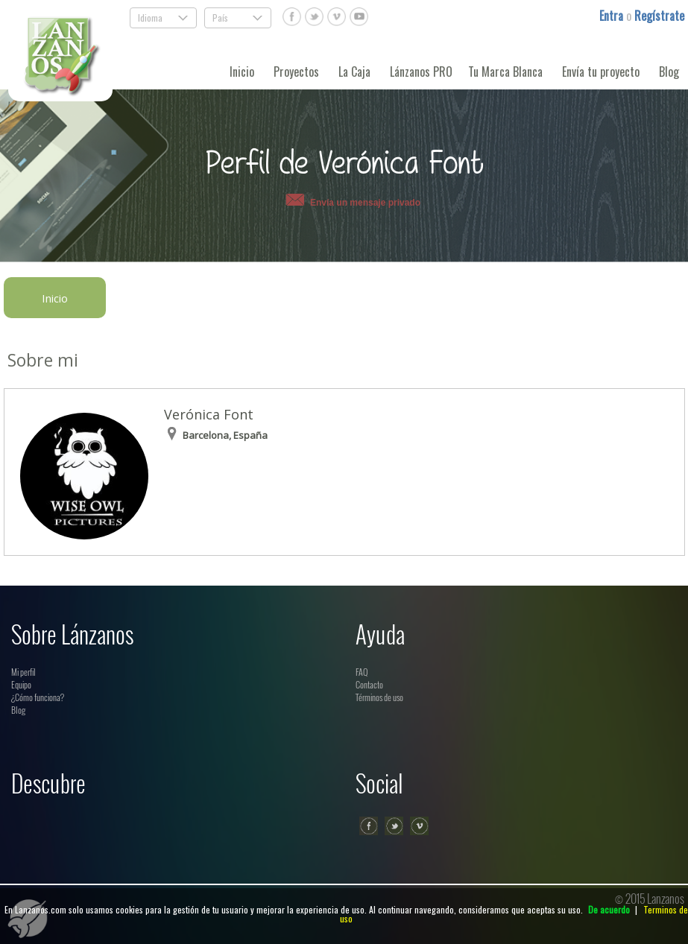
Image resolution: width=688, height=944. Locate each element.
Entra (612, 16)
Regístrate (659, 16)
